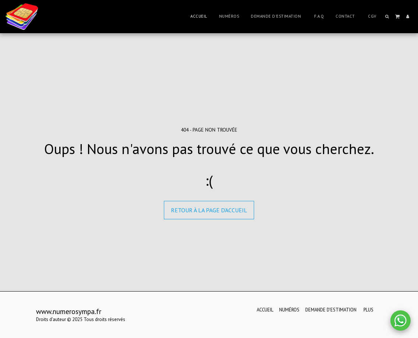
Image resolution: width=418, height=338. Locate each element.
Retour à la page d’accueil (209, 210)
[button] (387, 16)
